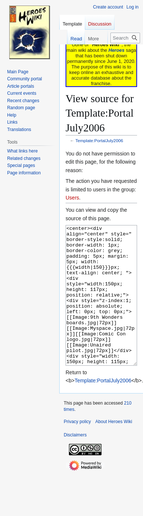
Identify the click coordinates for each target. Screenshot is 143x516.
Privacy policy (77, 449)
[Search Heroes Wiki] (125, 38)
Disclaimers (75, 462)
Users (72, 198)
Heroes (116, 50)
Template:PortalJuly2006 (99, 140)
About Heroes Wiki (113, 449)
